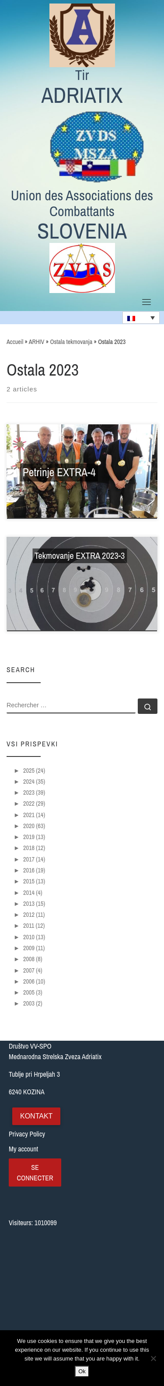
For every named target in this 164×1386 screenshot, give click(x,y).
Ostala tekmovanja (71, 341)
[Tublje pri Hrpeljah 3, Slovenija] (82, 1288)
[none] (141, 317)
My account (23, 1149)
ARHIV (37, 341)
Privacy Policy (27, 1134)
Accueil (15, 341)
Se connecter (35, 1172)
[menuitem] (141, 317)
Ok (82, 1371)
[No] (153, 1358)
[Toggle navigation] (146, 302)
